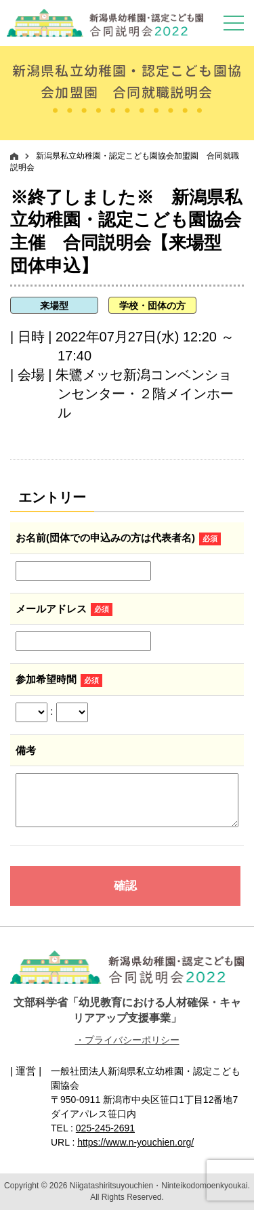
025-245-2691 (105, 1128)
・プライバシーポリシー (127, 1040)
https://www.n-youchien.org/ (135, 1142)
